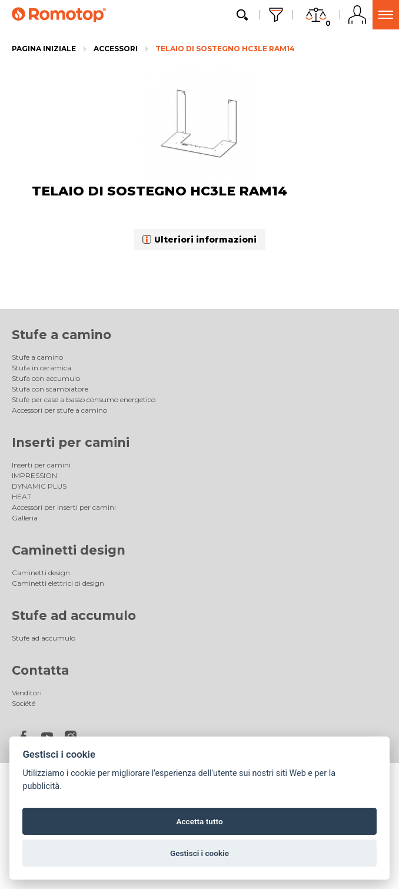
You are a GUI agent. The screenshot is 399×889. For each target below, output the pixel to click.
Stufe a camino (61, 334)
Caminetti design (68, 550)
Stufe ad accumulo (74, 615)
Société (23, 703)
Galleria (25, 517)
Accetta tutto (199, 821)
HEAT (21, 496)
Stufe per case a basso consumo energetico (83, 399)
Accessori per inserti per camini (64, 507)
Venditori (27, 692)
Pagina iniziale (44, 48)
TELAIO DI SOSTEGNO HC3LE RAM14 (225, 48)
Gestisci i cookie (199, 853)
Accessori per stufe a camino (59, 410)
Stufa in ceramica (41, 367)
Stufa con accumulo (46, 378)
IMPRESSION (34, 475)
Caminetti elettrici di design (58, 583)
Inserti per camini (70, 442)
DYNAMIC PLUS (39, 486)
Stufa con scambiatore (50, 388)
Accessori (116, 48)
